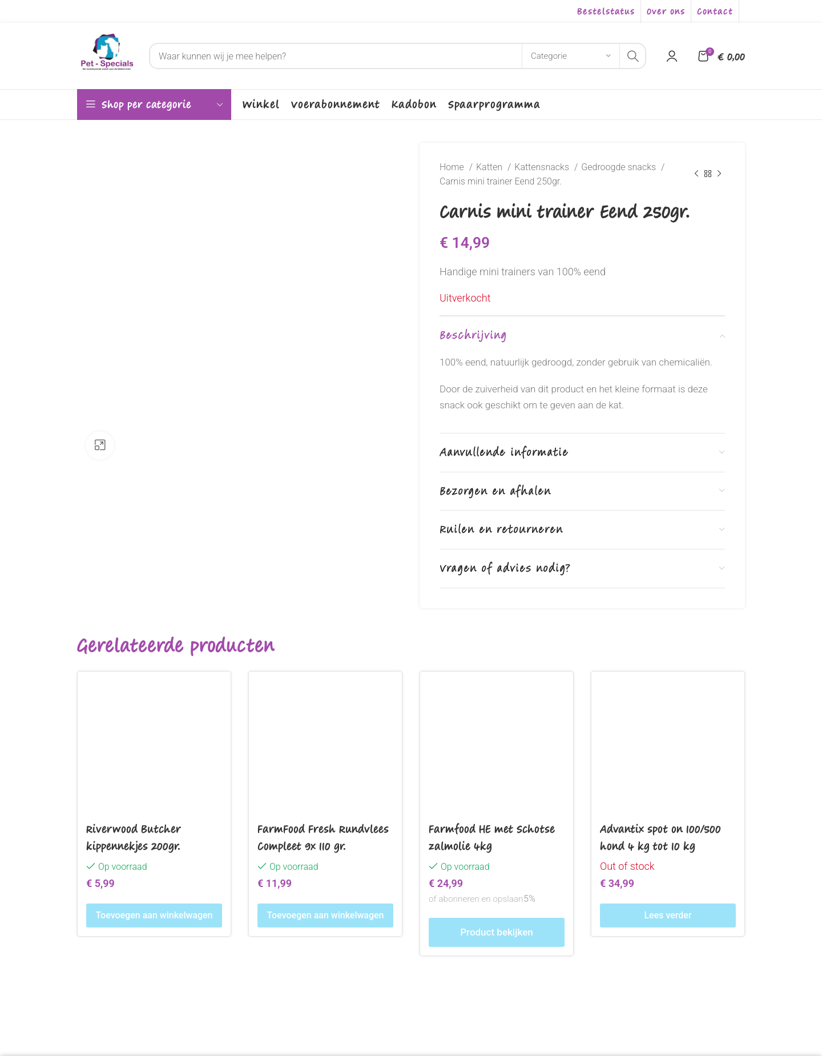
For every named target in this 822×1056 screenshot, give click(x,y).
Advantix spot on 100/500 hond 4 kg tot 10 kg (660, 837)
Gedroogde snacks (619, 167)
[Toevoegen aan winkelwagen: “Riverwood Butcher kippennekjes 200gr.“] (154, 915)
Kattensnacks (542, 167)
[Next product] (719, 174)
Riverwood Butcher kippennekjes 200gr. (133, 837)
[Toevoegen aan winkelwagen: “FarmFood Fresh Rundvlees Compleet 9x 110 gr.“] (325, 915)
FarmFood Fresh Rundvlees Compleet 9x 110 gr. (323, 837)
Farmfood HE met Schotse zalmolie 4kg (492, 837)
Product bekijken (496, 932)
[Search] (397, 56)
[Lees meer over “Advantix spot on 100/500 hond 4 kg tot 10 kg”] (668, 915)
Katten (490, 167)
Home (453, 167)
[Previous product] (696, 174)
